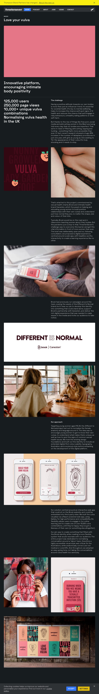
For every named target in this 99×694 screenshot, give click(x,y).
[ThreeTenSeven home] (13, 9)
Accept (71, 689)
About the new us (46, 3)
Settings (84, 689)
